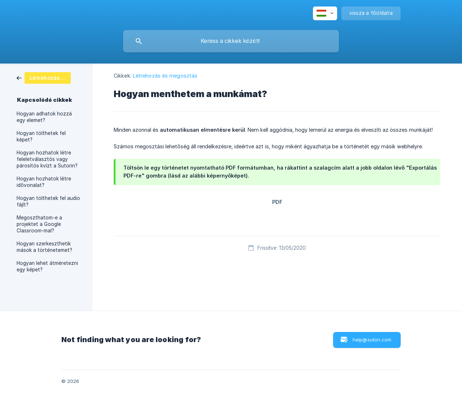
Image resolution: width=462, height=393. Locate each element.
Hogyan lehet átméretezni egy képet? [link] (47, 266)
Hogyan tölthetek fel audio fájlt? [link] (48, 201)
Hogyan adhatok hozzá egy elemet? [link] (44, 117)
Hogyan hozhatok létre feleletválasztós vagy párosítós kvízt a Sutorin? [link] (47, 159)
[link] (44, 77)
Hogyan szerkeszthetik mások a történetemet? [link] (44, 247)
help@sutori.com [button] (372, 339)
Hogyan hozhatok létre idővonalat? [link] (44, 182)
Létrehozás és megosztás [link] (165, 76)
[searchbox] (231, 41)
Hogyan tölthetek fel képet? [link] (41, 136)
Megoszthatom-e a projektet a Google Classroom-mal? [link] (39, 224)
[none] (325, 13)
